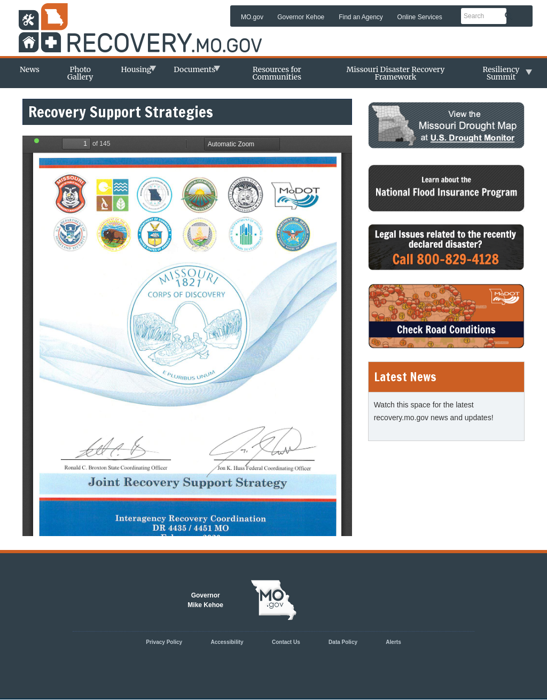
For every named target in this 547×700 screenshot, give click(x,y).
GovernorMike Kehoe (205, 600)
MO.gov (252, 17)
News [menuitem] (30, 69)
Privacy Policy (164, 642)
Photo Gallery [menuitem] (80, 73)
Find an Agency (361, 17)
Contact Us (286, 642)
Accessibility (226, 642)
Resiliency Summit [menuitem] (498, 76)
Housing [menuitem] (133, 73)
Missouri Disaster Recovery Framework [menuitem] (395, 73)
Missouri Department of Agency (145, 19)
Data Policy (343, 642)
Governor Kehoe (300, 17)
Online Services (419, 17)
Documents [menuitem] (191, 73)
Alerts (393, 642)
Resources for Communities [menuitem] (277, 73)
